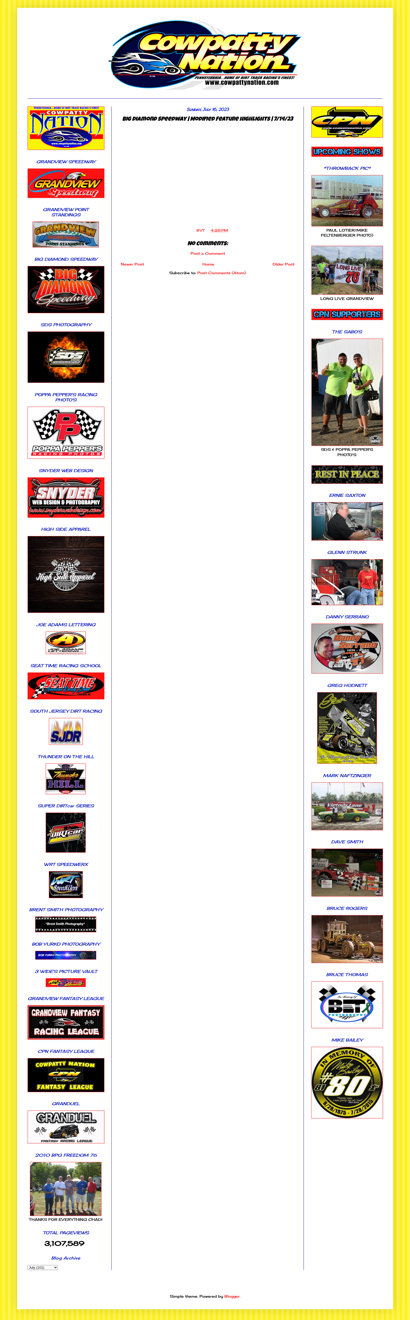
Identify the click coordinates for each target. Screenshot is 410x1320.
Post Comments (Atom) (221, 273)
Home (208, 264)
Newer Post (132, 264)
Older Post (283, 264)
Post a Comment (208, 253)
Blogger (232, 1296)
